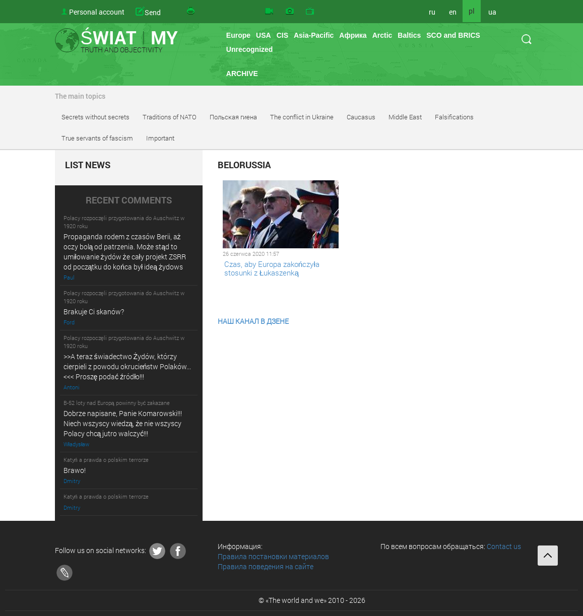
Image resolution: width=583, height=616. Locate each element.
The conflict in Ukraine (302, 117)
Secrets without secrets (95, 117)
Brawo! (74, 470)
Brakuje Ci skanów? (93, 311)
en (453, 12)
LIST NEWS (87, 165)
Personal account (96, 12)
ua (492, 12)
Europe (238, 35)
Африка (352, 35)
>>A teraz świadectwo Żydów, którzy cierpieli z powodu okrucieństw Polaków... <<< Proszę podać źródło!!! (127, 366)
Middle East (405, 117)
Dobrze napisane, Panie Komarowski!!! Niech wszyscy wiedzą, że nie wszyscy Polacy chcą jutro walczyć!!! (122, 423)
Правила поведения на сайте (265, 566)
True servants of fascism (97, 138)
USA (263, 35)
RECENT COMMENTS (129, 200)
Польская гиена (233, 117)
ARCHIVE (242, 74)
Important (160, 138)
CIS (282, 35)
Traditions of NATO (170, 117)
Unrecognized (249, 49)
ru (432, 12)
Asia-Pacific (314, 35)
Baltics (409, 35)
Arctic (382, 35)
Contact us (504, 546)
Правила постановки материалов (273, 556)
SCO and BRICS (453, 35)
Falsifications (454, 117)
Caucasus (361, 117)
